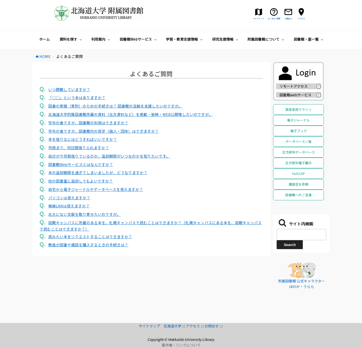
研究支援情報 (225, 39)
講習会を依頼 (298, 184)
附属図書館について (266, 39)
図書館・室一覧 (309, 39)
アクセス (195, 325)
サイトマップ (151, 325)
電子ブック (298, 130)
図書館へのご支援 (298, 194)
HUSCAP (298, 173)
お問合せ (213, 325)
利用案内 (101, 39)
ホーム (44, 39)
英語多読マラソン (298, 109)
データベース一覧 (299, 141)
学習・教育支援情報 (185, 39)
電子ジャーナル (298, 120)
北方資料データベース (298, 152)
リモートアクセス (293, 86)
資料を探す (71, 39)
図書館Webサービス (139, 39)
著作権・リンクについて (181, 344)
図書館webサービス (295, 94)
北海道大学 (175, 325)
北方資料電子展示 (298, 162)
